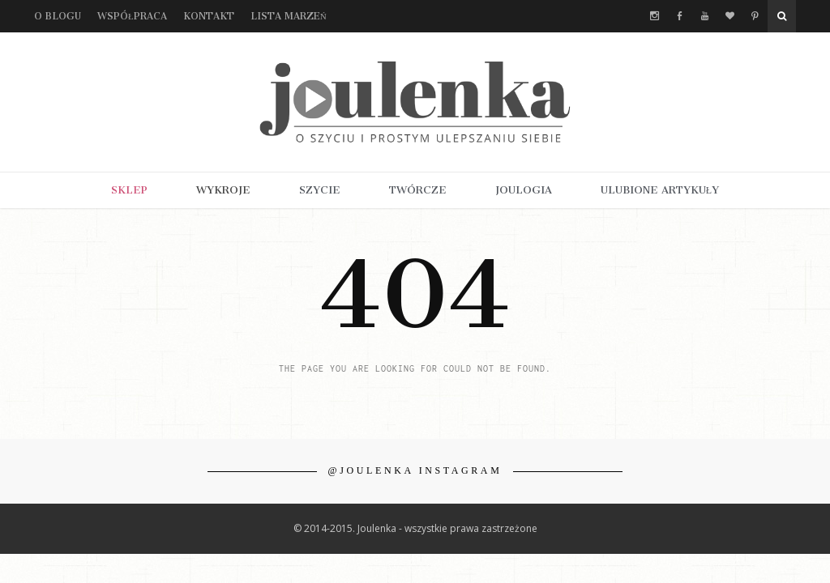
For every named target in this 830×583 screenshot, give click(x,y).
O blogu (57, 16)
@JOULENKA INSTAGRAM (415, 470)
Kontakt (208, 16)
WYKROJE (223, 190)
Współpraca (132, 16)
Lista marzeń (288, 16)
